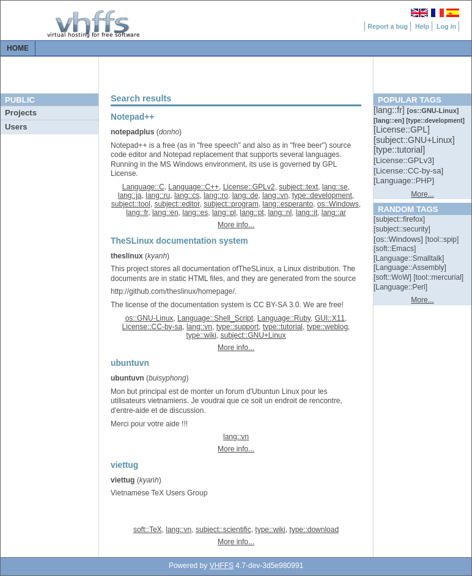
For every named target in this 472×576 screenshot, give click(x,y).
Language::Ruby (284, 318)
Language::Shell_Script (215, 318)
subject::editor (177, 204)
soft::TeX (147, 529)
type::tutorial (283, 327)
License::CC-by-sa (152, 327)
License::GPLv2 (249, 187)
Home (18, 48)
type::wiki (201, 335)
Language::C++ (193, 187)
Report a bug (387, 26)
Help (422, 26)
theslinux (127, 256)
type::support (237, 327)
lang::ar (334, 212)
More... (422, 194)
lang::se (335, 187)
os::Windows (338, 204)
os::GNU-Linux (149, 318)
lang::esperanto (287, 204)
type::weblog (327, 327)
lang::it (306, 212)
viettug (123, 480)
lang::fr (137, 212)
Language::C (143, 187)
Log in (446, 26)
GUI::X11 (330, 318)
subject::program (231, 204)
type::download (314, 529)
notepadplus (132, 132)
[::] (390, 110)
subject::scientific (223, 529)
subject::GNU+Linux (253, 335)
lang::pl (224, 212)
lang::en (165, 212)
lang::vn (275, 195)
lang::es (195, 212)
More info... (236, 225)
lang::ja (130, 195)
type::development (322, 195)
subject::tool (130, 204)
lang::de (245, 195)
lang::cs (186, 195)
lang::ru (158, 195)
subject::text (298, 187)
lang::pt (252, 212)
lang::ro (216, 195)
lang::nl (280, 212)
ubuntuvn (127, 378)
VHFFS (222, 565)
